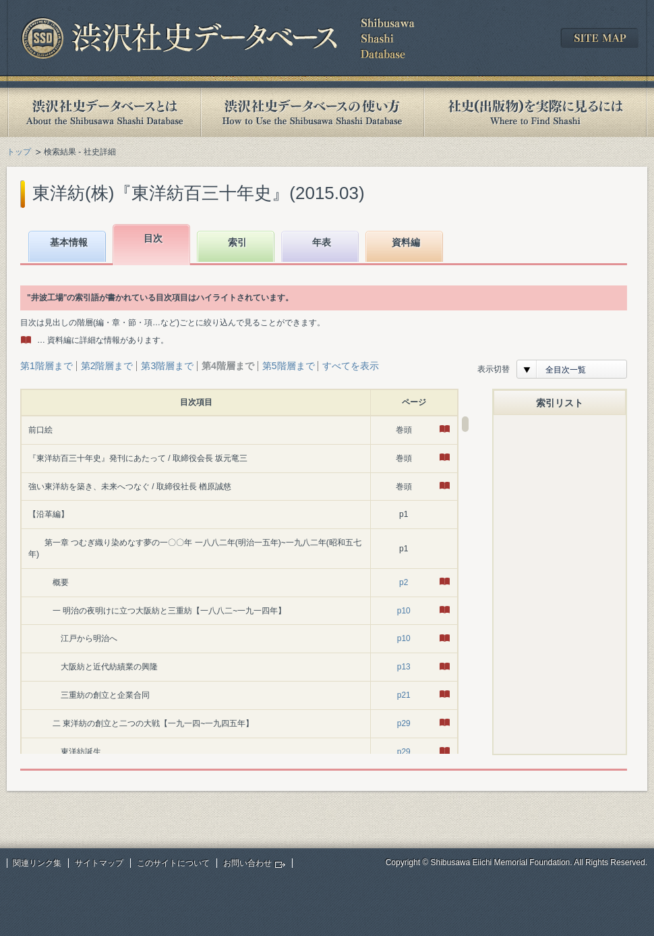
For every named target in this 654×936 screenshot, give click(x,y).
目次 (153, 238)
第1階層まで (46, 365)
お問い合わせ (247, 863)
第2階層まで (107, 365)
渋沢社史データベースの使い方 (312, 112)
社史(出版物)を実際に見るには (535, 112)
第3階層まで (167, 365)
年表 (321, 242)
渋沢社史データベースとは (103, 112)
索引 (237, 242)
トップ (19, 152)
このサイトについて (173, 863)
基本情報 (69, 242)
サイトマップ (99, 863)
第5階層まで (288, 365)
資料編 (406, 242)
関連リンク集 (37, 863)
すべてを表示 (350, 365)
